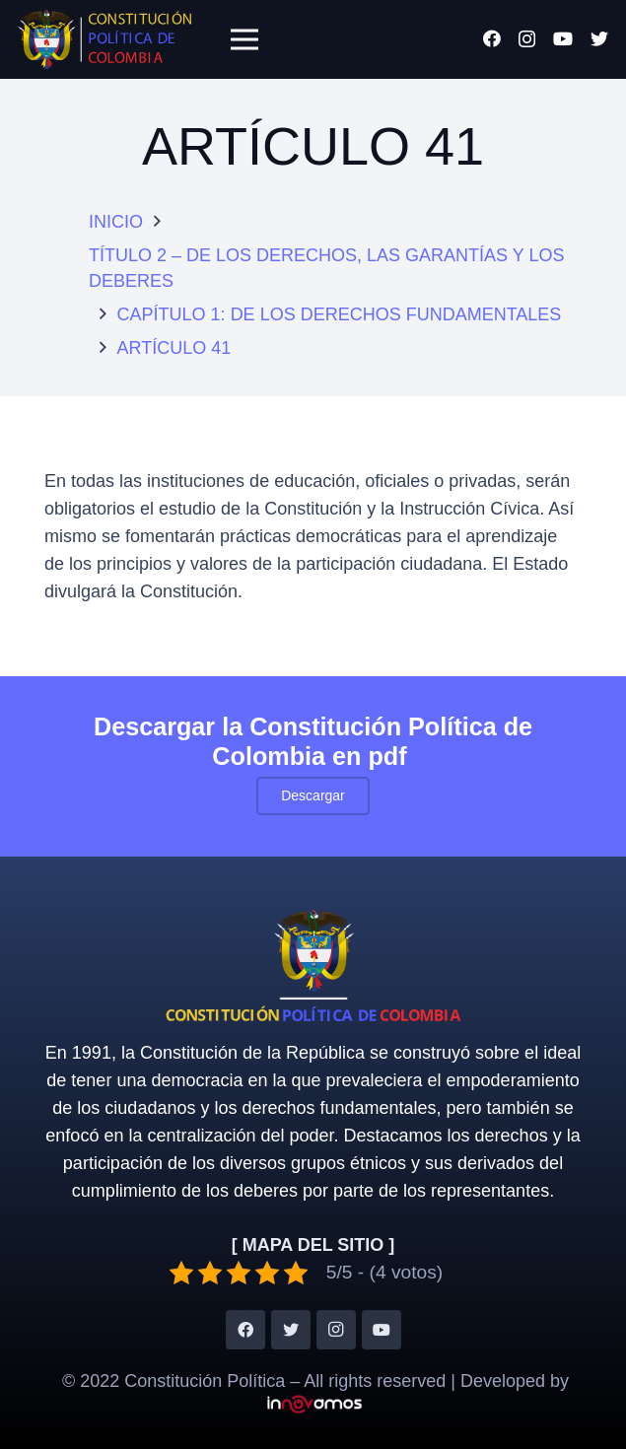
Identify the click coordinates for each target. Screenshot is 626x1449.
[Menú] (244, 39)
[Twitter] (599, 38)
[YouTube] (563, 38)
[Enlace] (104, 39)
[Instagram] (527, 39)
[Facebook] (492, 38)
